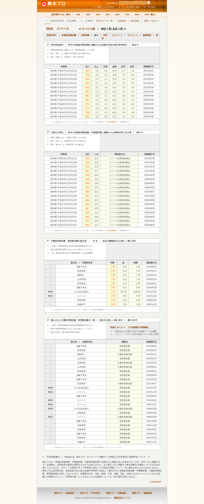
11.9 (114, 116)
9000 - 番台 (149, 14)
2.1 (97, 112)
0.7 (123, 71)
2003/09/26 (149, 225)
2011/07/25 (151, 292)
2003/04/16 (151, 434)
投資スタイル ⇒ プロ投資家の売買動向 (129, 327)
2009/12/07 (151, 404)
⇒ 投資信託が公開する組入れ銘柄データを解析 (134, 331)
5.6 (105, 71)
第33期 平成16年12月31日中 (63, 217)
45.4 (88, 166)
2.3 (97, 95)
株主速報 (135, 21)
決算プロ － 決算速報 (115, 493)
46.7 (88, 171)
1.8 (105, 87)
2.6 (97, 75)
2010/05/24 (151, 400)
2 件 (113, 271)
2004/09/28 (149, 217)
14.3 (114, 104)
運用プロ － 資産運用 (141, 493)
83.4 (88, 79)
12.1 (96, 158)
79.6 (88, 112)
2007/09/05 (151, 421)
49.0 (88, 187)
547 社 (124, 292)
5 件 (113, 287)
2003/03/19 (151, 438)
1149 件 (136, 292)
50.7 (88, 221)
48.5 (88, 179)
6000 (116, 14)
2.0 (97, 104)
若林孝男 (81, 300)
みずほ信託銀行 (81, 292)
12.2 (96, 179)
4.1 (105, 75)
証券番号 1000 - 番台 (60, 14)
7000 (126, 14)
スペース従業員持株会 (119, 158)
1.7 (105, 95)
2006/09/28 (149, 200)
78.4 (88, 71)
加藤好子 (81, 304)
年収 (105, 35)
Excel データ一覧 (104, 21)
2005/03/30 (148, 112)
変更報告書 (125, 346)
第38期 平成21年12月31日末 (63, 91)
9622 (49, 28)
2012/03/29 (148, 83)
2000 (77, 14)
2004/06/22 (151, 429)
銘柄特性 (147, 35)
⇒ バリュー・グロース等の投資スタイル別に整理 (135, 334)
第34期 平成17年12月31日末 (63, 108)
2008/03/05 (151, 300)
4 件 (113, 296)
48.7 (88, 208)
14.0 (96, 221)
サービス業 (88, 28)
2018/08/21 (151, 283)
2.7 (97, 83)
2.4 (97, 91)
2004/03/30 (148, 116)
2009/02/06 (151, 408)
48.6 (88, 175)
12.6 (96, 175)
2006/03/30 (148, 108)
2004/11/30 (151, 425)
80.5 (88, 91)
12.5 (96, 187)
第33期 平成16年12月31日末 (63, 112)
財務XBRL (52, 35)
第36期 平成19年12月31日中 (63, 191)
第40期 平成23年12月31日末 (63, 83)
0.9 (105, 116)
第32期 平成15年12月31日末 (63, 116)
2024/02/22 (151, 271)
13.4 (96, 212)
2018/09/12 (151, 367)
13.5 (114, 87)
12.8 (114, 75)
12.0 (114, 83)
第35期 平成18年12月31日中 (63, 200)
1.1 (105, 79)
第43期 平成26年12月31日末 (63, 71)
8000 (136, 14)
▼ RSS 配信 (149, 7)
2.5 (97, 71)
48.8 (88, 183)
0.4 (123, 112)
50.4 (88, 225)
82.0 (88, 87)
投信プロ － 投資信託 (64, 493)
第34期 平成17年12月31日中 (63, 208)
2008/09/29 (149, 183)
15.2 (114, 95)
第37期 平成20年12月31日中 (63, 183)
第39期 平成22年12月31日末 (63, 87)
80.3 (88, 100)
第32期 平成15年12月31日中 (63, 225)
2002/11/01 (151, 304)
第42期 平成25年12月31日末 (63, 75)
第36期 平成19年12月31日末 (63, 100)
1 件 (113, 266)
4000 (97, 14)
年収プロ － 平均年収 (89, 493)
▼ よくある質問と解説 (129, 7)
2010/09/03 (151, 396)
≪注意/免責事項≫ (111, 122)
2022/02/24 (151, 279)
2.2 (97, 100)
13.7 (96, 225)
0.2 (123, 79)
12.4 (96, 196)
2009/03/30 (148, 95)
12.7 (96, 171)
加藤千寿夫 (81, 266)
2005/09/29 (149, 208)
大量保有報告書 (124, 354)
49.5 (88, 212)
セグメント (117, 35)
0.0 (132, 71)
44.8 (88, 162)
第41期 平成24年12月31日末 (63, 79)
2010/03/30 (148, 91)
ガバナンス (132, 35)
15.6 (114, 100)
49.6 (88, 217)
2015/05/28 (151, 287)
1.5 (105, 91)
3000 (87, 14)
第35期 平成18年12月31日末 (63, 104)
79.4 (88, 104)
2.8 (97, 116)
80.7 (88, 95)
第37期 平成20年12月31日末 (63, 95)
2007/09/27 (149, 191)
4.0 (105, 104)
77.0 (88, 108)
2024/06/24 (151, 266)
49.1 (88, 196)
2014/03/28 (148, 75)
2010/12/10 (151, 296)
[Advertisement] (134, 55)
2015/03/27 (148, 71)
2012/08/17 (151, 383)
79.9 (88, 75)
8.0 (105, 108)
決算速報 (121, 21)
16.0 (114, 112)
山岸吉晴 (81, 279)
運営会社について (122, 498)
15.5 (114, 91)
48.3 (88, 200)
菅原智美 (81, 271)
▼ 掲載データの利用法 (103, 7)
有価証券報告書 (69, 35)
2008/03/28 (148, 100)
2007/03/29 (148, 104)
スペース (62, 28)
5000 (106, 14)
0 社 (125, 266)
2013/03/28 (148, 79)
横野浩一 (81, 275)
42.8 (88, 158)
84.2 (88, 83)
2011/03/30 (148, 87)
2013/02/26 (151, 379)
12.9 (114, 71)
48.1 (88, 204)
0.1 (123, 83)
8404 (50, 292)
